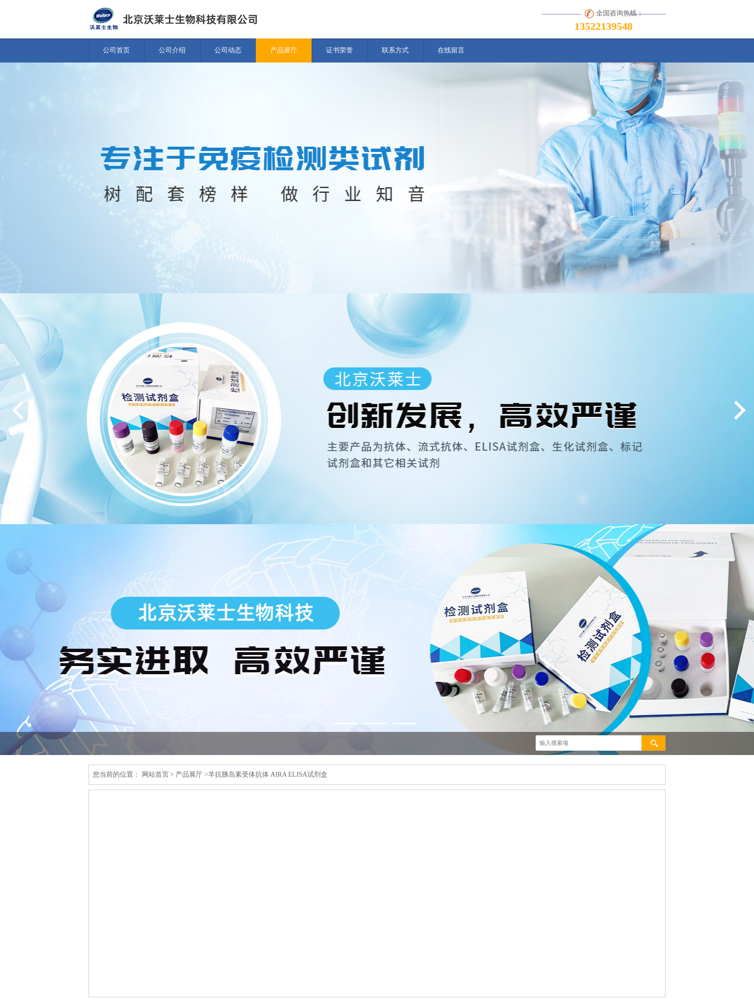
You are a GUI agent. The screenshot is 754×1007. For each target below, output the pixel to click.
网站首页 (155, 774)
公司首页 (116, 50)
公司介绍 (172, 50)
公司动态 (227, 50)
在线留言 (451, 50)
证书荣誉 (339, 50)
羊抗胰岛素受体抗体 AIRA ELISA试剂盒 (267, 774)
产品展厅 (283, 50)
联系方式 (395, 50)
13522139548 (604, 26)
